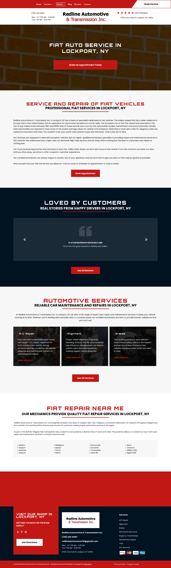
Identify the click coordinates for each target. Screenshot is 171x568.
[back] (25, 239)
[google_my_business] (25, 532)
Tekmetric (88, 564)
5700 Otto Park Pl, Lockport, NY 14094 (136, 17)
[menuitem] (40, 4)
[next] (146, 239)
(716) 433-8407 (38, 13)
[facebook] (21, 532)
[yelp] (18, 532)
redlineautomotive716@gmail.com (80, 541)
